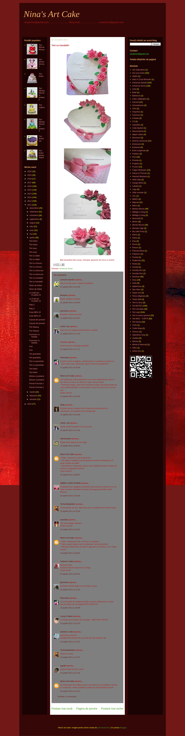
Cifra (134, 108)
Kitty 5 (31, 305)
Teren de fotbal (35, 285)
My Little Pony (138, 231)
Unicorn (135, 332)
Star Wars (136, 289)
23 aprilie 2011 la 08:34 (70, 553)
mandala (64, 520)
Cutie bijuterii (137, 128)
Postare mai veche (112, 708)
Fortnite (135, 160)
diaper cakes (137, 134)
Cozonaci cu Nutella (34, 335)
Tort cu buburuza (36, 270)
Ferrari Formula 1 (36, 383)
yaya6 (63, 666)
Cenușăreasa (138, 105)
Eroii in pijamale (139, 150)
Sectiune (136, 277)
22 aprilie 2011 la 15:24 (70, 529)
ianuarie (33, 399)
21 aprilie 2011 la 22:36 (70, 396)
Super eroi (136, 293)
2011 (29, 205)
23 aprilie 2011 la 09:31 (70, 574)
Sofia (134, 283)
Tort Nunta (136, 322)
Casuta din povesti (37, 320)
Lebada (135, 186)
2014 (29, 194)
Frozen (135, 167)
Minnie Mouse (138, 225)
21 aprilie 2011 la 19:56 (70, 367)
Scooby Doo (137, 270)
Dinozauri (136, 138)
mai (31, 234)
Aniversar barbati (139, 83)
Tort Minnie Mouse (42, 47)
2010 (29, 404)
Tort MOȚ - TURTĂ (140, 319)
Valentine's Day (138, 335)
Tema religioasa (139, 296)
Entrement (136, 144)
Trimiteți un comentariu (67, 696)
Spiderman (136, 286)
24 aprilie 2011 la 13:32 (70, 642)
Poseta (135, 257)
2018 (29, 179)
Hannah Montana (139, 176)
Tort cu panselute (36, 361)
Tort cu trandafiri (36, 278)
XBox (134, 348)
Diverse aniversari (140, 141)
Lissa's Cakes (66, 616)
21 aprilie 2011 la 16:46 (70, 287)
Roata (134, 264)
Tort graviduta (35, 354)
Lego (134, 189)
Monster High (138, 228)
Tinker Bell (136, 299)
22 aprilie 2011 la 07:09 (70, 430)
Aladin (135, 76)
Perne (134, 244)
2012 (29, 201)
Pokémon (136, 254)
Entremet (136, 147)
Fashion (135, 154)
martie (32, 392)
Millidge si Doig (138, 212)
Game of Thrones (139, 173)
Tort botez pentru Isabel (41, 154)
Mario (134, 205)
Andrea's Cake (67, 561)
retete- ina (64, 326)
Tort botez (41, 75)
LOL (134, 196)
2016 (29, 186)
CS (133, 121)
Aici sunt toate (138, 73)
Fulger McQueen (139, 170)
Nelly (62, 405)
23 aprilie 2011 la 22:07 (70, 623)
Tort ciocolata (138, 309)
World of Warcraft (139, 344)
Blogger (123, 727)
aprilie (32, 237)
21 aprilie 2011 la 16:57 (70, 318)
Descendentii (137, 131)
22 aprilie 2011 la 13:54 (70, 511)
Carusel (135, 102)
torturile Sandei (67, 280)
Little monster (138, 192)
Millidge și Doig (138, 215)
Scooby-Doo (137, 273)
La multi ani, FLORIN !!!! (35, 294)
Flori (134, 157)
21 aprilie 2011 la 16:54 (70, 302)
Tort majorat (42, 107)
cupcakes (136, 125)
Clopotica (136, 112)
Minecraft (136, 218)
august (32, 223)
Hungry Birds (137, 183)
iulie (31, 226)
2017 (29, 182)
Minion (135, 222)
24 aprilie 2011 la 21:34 (70, 673)
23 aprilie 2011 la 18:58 (70, 608)
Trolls (134, 325)
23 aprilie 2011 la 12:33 (70, 590)
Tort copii (136, 312)
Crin (31, 346)
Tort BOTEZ (137, 306)
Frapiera (135, 163)
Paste (134, 238)
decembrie (34, 208)
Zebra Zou (136, 351)
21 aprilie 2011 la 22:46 (70, 415)
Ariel (134, 89)
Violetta (135, 338)
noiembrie (34, 212)
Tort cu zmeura (35, 263)
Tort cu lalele (34, 256)
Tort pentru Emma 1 (41, 62)
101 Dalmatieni (138, 70)
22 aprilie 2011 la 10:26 (70, 496)
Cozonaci (136, 115)
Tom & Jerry (137, 302)
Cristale (135, 118)
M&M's (135, 199)
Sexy (134, 280)
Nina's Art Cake (52, 14)
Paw (134, 241)
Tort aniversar (41, 138)
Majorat (135, 202)
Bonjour (64, 295)
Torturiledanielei (67, 504)
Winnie (135, 341)
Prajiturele (136, 260)
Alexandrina (65, 439)
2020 (29, 171)
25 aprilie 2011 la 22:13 (70, 691)
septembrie (34, 219)
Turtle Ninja (137, 328)
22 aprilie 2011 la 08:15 (70, 446)
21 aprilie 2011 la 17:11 (70, 349)
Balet (134, 92)
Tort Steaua (34, 327)
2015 (29, 190)
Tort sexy (33, 248)
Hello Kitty (136, 180)
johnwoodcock (104, 727)
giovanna (64, 311)
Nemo (134, 235)
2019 (29, 175)
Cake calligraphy (139, 99)
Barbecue (136, 96)
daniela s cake (66, 632)
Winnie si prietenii (36, 376)
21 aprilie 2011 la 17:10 (70, 334)
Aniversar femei (66, 268)
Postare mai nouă (62, 708)
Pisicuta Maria (138, 251)
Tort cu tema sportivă (141, 315)
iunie (32, 230)
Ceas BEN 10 (35, 312)
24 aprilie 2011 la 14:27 (70, 657)
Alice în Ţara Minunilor (141, 79)
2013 (29, 197)
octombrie (34, 215)
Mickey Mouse (138, 209)
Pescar (135, 247)
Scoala (135, 267)
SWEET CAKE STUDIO (70, 483)
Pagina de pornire (86, 708)
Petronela (64, 357)
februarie (33, 395)
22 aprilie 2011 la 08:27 (70, 475)
